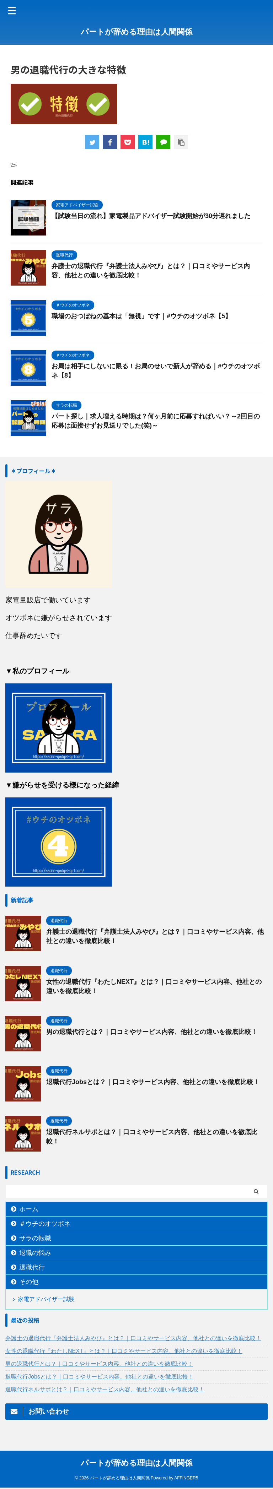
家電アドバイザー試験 (46, 1299)
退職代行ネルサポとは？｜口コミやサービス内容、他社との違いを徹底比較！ (104, 1389)
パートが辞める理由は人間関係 (136, 31)
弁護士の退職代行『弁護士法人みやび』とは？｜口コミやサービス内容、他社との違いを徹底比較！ (133, 1338)
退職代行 (32, 1267)
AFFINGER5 (186, 1479)
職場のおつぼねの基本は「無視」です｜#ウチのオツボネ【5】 (141, 316)
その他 (28, 1281)
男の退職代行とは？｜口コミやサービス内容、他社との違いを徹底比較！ (151, 1031)
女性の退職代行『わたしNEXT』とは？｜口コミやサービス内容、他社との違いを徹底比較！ (123, 1351)
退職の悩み (35, 1252)
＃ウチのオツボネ (44, 1223)
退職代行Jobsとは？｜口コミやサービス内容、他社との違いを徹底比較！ (152, 1081)
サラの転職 (35, 1238)
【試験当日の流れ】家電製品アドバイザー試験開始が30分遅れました (151, 216)
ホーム (28, 1209)
